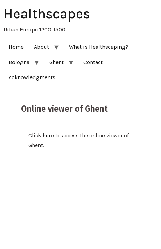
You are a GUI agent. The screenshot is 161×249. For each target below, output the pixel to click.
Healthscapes (46, 14)
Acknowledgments (32, 77)
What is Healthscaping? (98, 47)
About (41, 47)
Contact (93, 62)
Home (16, 47)
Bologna (19, 62)
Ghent (56, 62)
